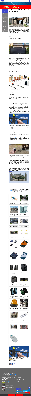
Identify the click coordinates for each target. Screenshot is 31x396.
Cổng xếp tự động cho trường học (10, 387)
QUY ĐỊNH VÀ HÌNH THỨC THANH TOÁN (21, 386)
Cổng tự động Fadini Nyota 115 (24, 214)
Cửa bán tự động (5, 31)
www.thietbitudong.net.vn (13, 374)
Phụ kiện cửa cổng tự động (5, 13)
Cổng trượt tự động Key (24, 226)
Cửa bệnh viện (5, 16)
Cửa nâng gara (4, 21)
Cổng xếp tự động (5, 29)
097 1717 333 (6, 7)
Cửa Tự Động (5, 18)
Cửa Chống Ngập (5, 26)
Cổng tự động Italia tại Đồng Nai (14, 320)
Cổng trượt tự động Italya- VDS (14, 203)
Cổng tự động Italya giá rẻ (24, 203)
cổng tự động (15, 4)
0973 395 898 (15, 7)
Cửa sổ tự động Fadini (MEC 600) (24, 308)
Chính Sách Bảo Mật (19, 382)
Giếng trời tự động (5, 24)
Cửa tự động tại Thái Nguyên (9, 382)
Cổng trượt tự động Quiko (13, 237)
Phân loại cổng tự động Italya (14, 226)
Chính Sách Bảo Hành (19, 381)
